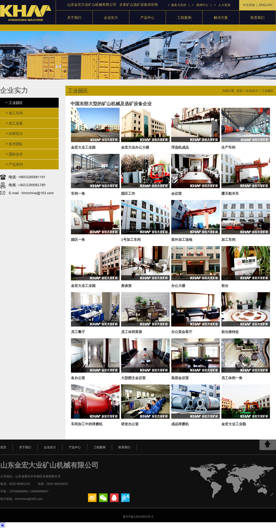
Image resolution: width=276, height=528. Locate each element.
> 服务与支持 (177, 5)
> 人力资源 (222, 5)
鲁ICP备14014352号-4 (138, 516)
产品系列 (16, 164)
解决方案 (221, 18)
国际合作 (16, 154)
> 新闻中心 (200, 5)
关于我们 (74, 18)
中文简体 (249, 5)
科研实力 (16, 134)
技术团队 (16, 144)
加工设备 (16, 123)
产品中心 (147, 18)
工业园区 (16, 103)
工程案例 (184, 18)
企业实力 (111, 18)
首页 (240, 90)
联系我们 (257, 18)
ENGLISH (265, 5)
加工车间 (16, 113)
